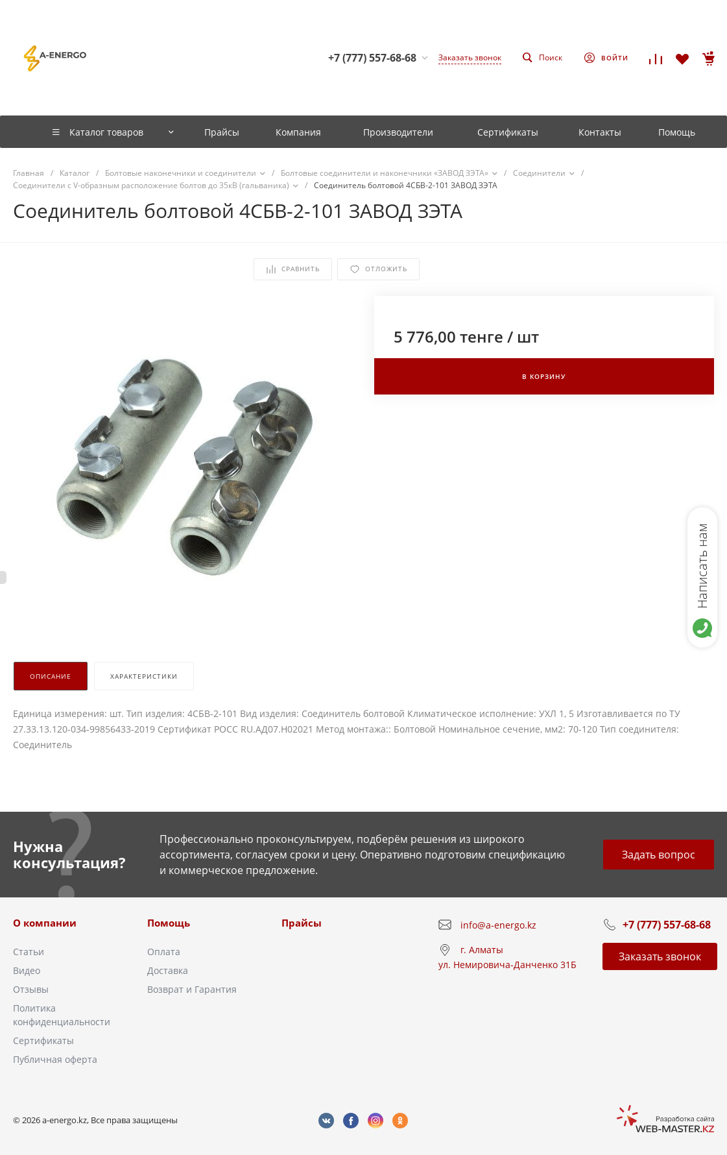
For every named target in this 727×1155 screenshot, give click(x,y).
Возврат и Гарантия (192, 989)
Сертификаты (43, 1040)
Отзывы (31, 989)
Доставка (167, 970)
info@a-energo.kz (498, 925)
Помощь (168, 922)
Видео (26, 970)
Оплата (163, 951)
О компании (45, 922)
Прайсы (301, 922)
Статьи (28, 951)
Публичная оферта (55, 1059)
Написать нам (702, 566)
